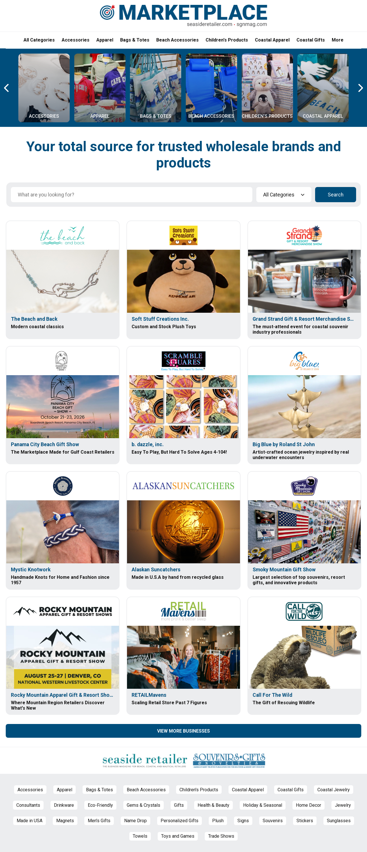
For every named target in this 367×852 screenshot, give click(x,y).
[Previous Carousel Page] (7, 88)
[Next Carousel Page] (360, 88)
